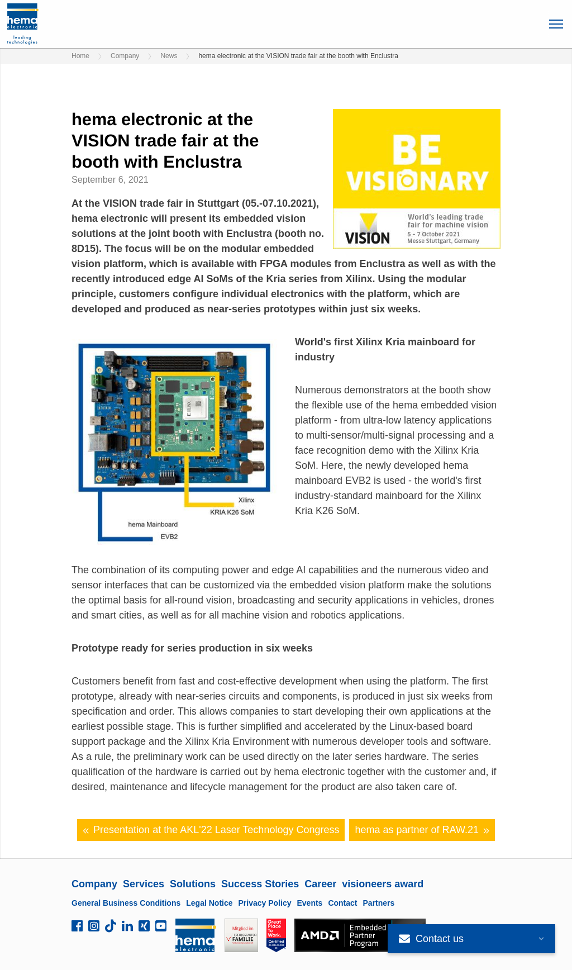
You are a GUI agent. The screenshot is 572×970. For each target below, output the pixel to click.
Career (320, 884)
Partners (379, 902)
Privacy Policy (265, 902)
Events (309, 902)
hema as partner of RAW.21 (422, 830)
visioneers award (382, 884)
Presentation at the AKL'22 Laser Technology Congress (211, 830)
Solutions (193, 884)
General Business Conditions (126, 902)
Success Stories (260, 884)
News (168, 56)
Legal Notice (209, 902)
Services (143, 884)
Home (80, 56)
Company (125, 56)
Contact (342, 902)
